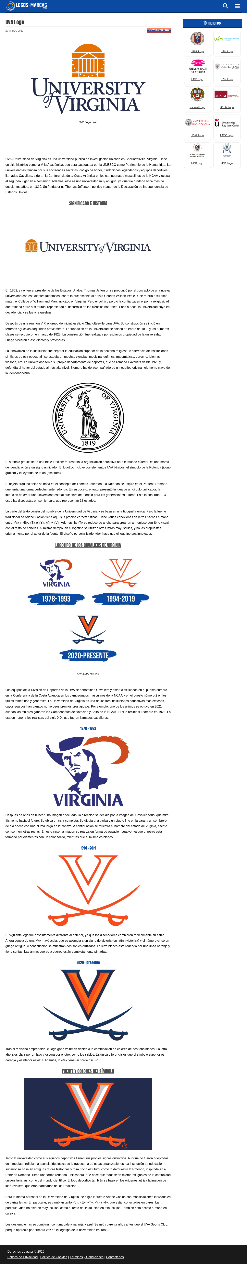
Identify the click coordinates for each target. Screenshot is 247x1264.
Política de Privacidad (22, 1257)
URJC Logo (226, 135)
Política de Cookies (53, 1257)
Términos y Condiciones (87, 1257)
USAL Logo (197, 135)
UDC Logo (197, 79)
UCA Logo (227, 163)
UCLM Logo (227, 107)
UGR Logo (197, 163)
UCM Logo (227, 79)
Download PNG (159, 30)
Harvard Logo (197, 107)
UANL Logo (197, 51)
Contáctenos (115, 1257)
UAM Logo (227, 51)
